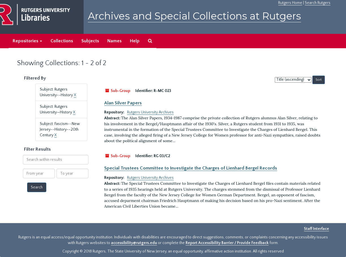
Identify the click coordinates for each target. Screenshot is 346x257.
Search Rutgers (317, 3)
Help (135, 40)
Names (114, 40)
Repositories (27, 40)
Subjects (90, 40)
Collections (62, 40)
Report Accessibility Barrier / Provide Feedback (227, 243)
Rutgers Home (290, 3)
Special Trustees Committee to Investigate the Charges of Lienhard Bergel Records (190, 168)
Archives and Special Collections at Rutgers (194, 16)
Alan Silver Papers (123, 103)
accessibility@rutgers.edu (134, 243)
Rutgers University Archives (150, 112)
